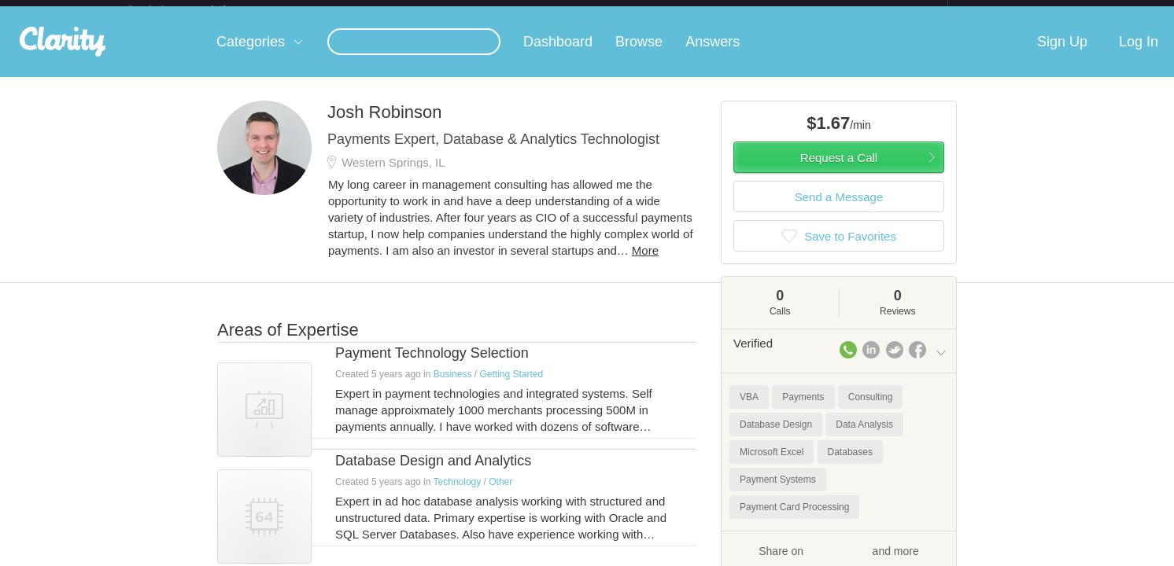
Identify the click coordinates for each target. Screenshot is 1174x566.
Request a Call (838, 170)
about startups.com (1003, 10)
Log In (1138, 54)
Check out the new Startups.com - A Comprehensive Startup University (776, 10)
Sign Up (1062, 54)
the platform (193, 9)
